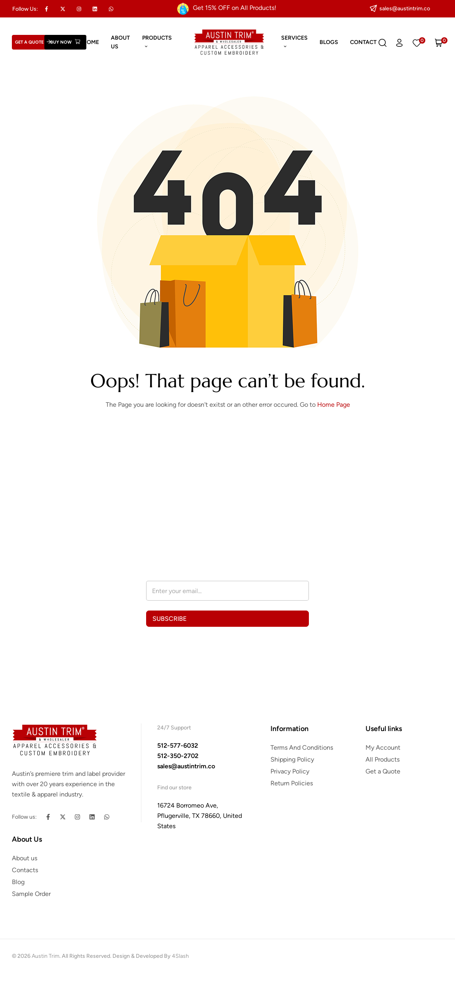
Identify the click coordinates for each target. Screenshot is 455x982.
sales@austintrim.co (186, 766)
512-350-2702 (177, 756)
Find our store (174, 787)
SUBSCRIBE (169, 618)
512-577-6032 (177, 745)
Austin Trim (45, 956)
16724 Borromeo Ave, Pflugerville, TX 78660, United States (199, 816)
